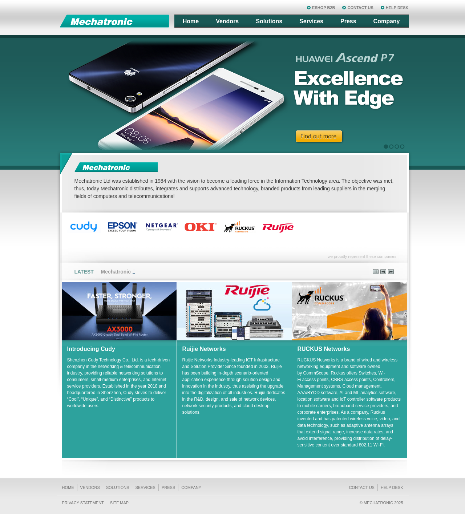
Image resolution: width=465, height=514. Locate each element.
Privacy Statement (83, 503)
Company (386, 21)
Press (348, 21)
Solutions (269, 21)
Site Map (119, 503)
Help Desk (392, 487)
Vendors (227, 21)
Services (311, 21)
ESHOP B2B (323, 7)
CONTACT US (360, 7)
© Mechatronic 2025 (381, 503)
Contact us (362, 487)
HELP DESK (397, 7)
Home (191, 21)
